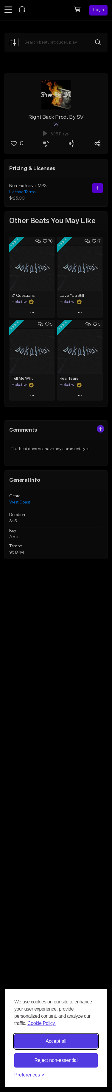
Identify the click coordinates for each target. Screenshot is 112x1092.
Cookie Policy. (41, 1023)
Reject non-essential (56, 1060)
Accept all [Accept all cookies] (56, 1041)
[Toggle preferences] (29, 1075)
